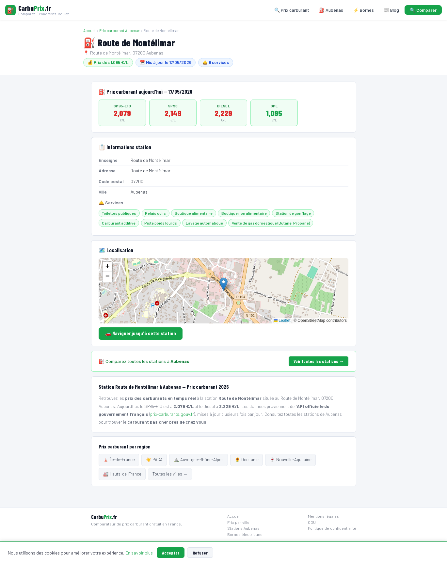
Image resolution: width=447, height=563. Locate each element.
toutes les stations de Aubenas (313, 414)
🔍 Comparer (423, 10)
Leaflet (282, 320)
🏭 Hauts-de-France (122, 474)
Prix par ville (238, 522)
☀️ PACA (154, 459)
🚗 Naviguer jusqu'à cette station (140, 333)
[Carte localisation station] (223, 290)
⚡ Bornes (363, 10)
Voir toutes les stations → (319, 361)
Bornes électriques (245, 534)
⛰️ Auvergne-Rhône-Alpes (199, 459)
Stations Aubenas (243, 528)
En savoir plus (139, 552)
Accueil (89, 30)
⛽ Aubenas (331, 10)
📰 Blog (391, 10)
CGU (312, 522)
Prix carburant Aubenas (119, 30)
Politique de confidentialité (332, 528)
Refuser (200, 552)
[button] (223, 284)
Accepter (170, 552)
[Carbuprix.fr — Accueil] (37, 10)
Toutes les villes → (169, 474)
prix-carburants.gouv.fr (172, 414)
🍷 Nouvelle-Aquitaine (290, 459)
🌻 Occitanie (247, 459)
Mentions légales (323, 516)
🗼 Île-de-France (119, 459)
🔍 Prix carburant (291, 10)
